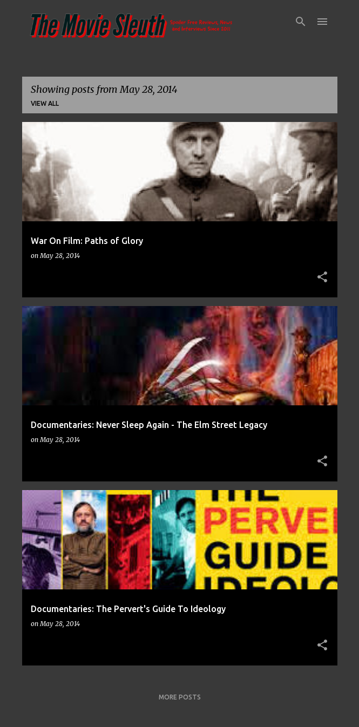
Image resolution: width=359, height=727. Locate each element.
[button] (322, 277)
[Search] (300, 22)
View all (45, 103)
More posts (180, 697)
